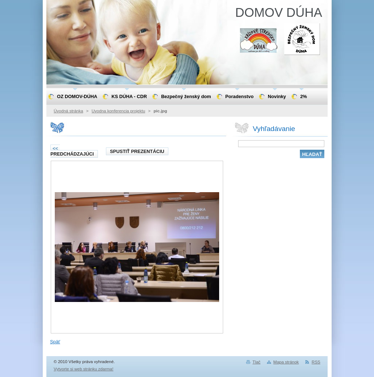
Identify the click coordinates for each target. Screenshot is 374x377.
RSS (316, 362)
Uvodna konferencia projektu (118, 111)
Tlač (256, 362)
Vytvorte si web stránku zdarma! (83, 369)
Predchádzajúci (72, 151)
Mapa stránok (286, 362)
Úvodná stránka (68, 111)
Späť (55, 341)
